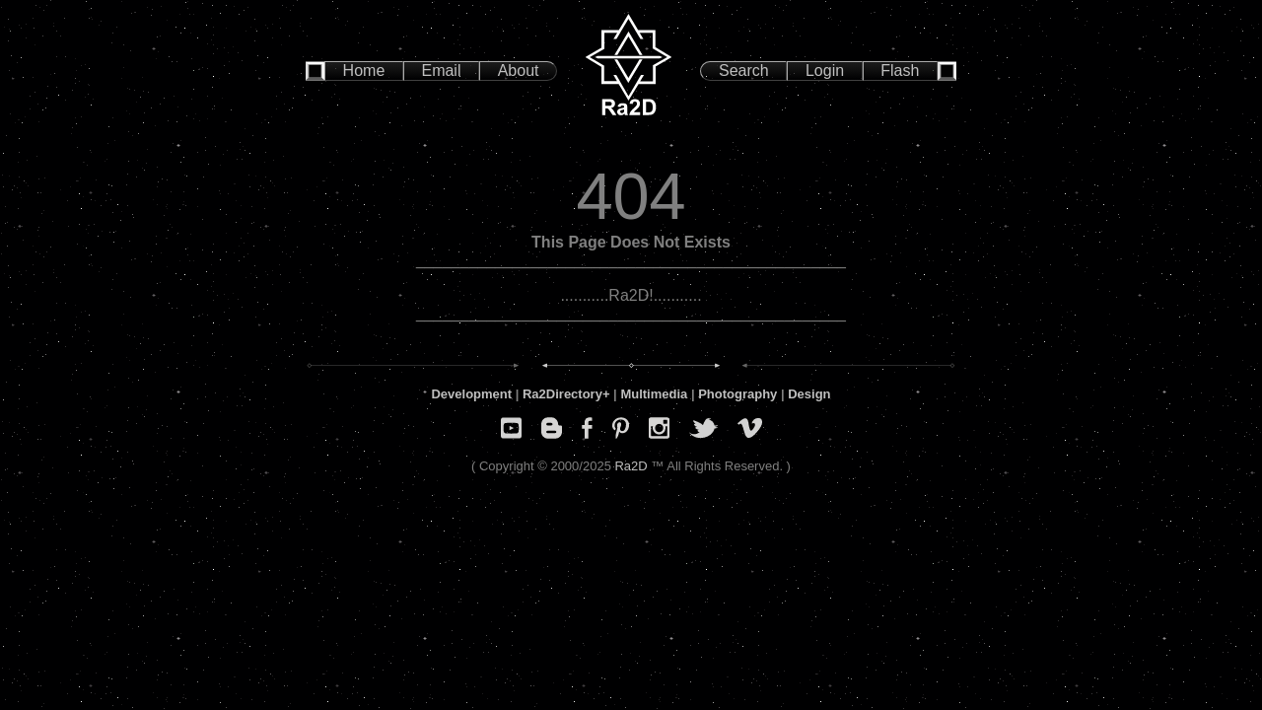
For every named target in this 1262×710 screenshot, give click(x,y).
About (518, 70)
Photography (737, 394)
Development (471, 394)
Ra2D (630, 466)
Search (744, 70)
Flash (899, 70)
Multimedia (653, 394)
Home (364, 70)
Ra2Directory (562, 394)
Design (809, 394)
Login (825, 70)
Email (440, 70)
